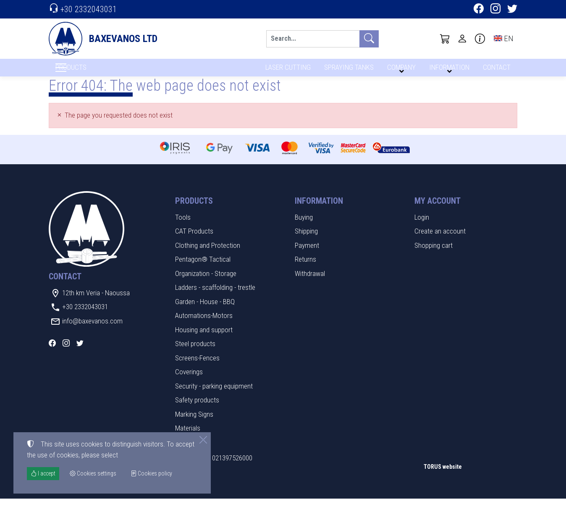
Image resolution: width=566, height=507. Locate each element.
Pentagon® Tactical (203, 268)
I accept (43, 473)
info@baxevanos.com (92, 329)
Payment (307, 254)
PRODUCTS (91, 72)
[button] (445, 38)
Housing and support (204, 338)
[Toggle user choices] (462, 38)
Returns (305, 268)
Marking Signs (194, 422)
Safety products (197, 409)
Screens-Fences (197, 366)
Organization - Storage (205, 282)
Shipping (306, 240)
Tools (183, 225)
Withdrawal (310, 282)
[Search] (312, 38)
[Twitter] (512, 9)
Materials (187, 437)
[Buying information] (480, 38)
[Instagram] (495, 9)
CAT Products (194, 240)
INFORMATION (448, 70)
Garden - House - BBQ (205, 310)
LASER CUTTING (285, 70)
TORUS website (443, 475)
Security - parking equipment (214, 394)
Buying (304, 225)
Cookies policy (151, 473)
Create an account (440, 240)
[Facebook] (479, 9)
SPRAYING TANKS (347, 70)
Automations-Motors (204, 324)
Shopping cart (433, 254)
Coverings (189, 380)
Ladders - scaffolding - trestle (215, 296)
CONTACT (496, 70)
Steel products (195, 352)
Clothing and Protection (207, 254)
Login (421, 225)
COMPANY (400, 70)
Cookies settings (76, 495)
